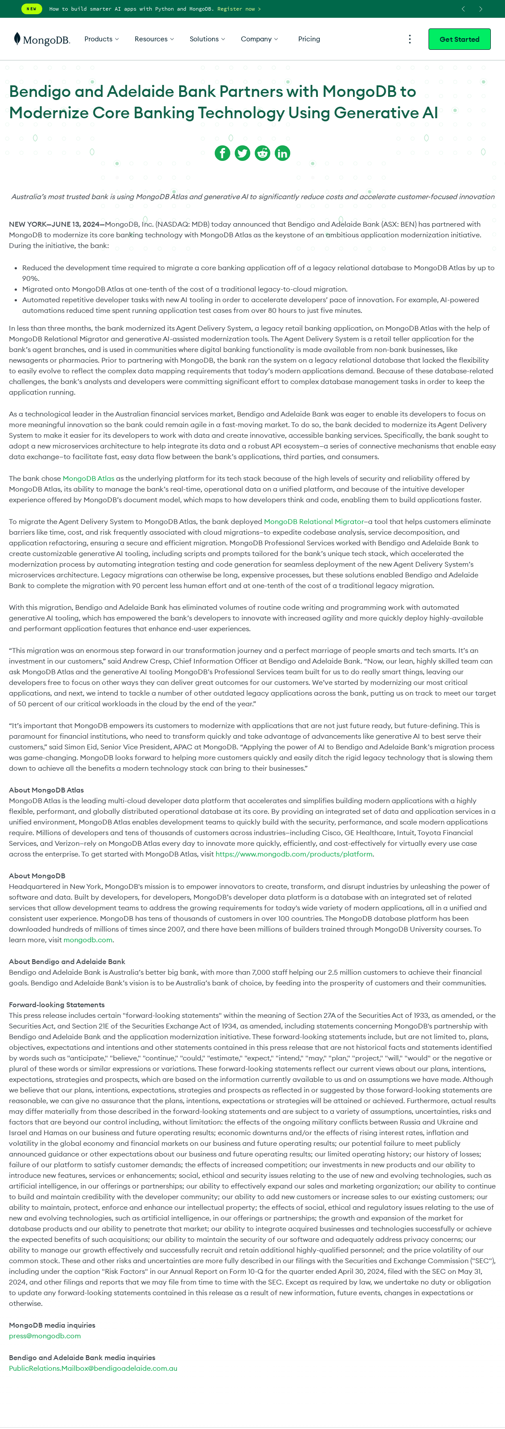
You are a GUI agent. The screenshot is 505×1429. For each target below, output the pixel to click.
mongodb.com (88, 939)
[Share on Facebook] (222, 153)
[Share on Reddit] (262, 153)
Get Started (460, 39)
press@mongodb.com (45, 1335)
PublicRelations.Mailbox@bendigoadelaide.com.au (93, 1368)
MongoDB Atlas (88, 478)
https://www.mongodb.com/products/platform (294, 853)
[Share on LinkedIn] (282, 153)
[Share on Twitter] (242, 153)
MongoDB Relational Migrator (314, 521)
